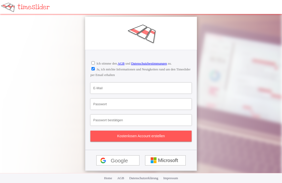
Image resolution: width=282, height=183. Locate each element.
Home (108, 178)
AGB (121, 63)
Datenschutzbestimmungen (149, 63)
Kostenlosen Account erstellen (141, 136)
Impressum (170, 178)
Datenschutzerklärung (143, 178)
